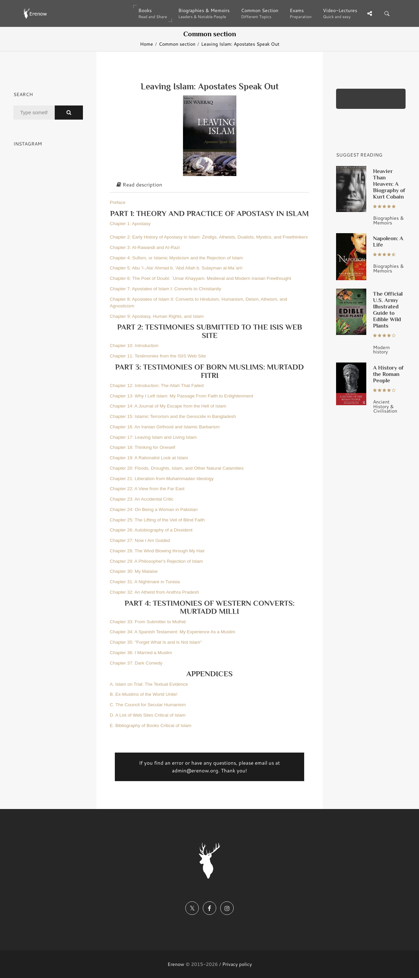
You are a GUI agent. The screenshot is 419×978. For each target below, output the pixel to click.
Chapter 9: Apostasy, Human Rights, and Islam (157, 316)
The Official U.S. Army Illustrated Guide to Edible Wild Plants (388, 309)
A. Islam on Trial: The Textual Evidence (149, 684)
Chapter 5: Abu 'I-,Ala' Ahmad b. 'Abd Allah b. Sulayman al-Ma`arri (176, 267)
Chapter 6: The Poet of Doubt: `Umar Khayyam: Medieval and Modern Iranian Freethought (200, 278)
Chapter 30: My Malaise (134, 571)
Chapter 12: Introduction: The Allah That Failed (156, 385)
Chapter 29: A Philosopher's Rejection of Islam (156, 561)
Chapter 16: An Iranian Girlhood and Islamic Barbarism (165, 426)
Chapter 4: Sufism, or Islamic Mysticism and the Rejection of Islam (176, 257)
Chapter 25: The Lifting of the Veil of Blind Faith (157, 519)
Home (146, 44)
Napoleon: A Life (388, 241)
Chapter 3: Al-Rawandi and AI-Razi (145, 247)
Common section (177, 44)
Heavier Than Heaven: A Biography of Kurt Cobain (389, 184)
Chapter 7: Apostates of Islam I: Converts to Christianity (165, 288)
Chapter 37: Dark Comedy (136, 663)
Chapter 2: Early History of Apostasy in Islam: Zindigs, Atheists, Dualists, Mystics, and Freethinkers (209, 237)
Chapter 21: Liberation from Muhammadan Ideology (162, 478)
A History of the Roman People (388, 374)
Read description (139, 184)
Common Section (259, 13)
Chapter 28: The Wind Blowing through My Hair (157, 550)
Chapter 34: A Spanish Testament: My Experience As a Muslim (172, 631)
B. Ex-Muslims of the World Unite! (144, 694)
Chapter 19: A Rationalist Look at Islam (149, 457)
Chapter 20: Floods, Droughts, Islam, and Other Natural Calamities (176, 468)
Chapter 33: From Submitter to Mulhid (148, 621)
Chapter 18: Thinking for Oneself (142, 447)
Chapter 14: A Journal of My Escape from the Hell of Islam (168, 406)
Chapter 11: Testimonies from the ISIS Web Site (158, 355)
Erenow (176, 964)
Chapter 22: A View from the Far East (147, 488)
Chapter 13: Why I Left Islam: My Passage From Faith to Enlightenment (181, 395)
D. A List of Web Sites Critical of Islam (148, 715)
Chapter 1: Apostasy (130, 223)
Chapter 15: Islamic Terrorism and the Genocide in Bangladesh (173, 416)
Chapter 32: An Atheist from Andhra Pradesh (154, 592)
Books (152, 13)
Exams (301, 13)
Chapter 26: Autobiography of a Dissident (151, 530)
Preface (118, 202)
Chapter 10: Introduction (134, 345)
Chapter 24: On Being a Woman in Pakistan (154, 509)
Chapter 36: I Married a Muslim (141, 652)
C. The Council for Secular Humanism (148, 704)
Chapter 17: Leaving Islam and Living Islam (153, 437)
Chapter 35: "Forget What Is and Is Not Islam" (156, 642)
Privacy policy (237, 964)
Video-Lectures (340, 13)
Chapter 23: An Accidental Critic (142, 499)
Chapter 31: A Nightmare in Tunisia (145, 581)
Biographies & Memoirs (204, 13)
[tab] (209, 185)
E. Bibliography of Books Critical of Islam (150, 725)
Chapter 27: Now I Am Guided (140, 540)
